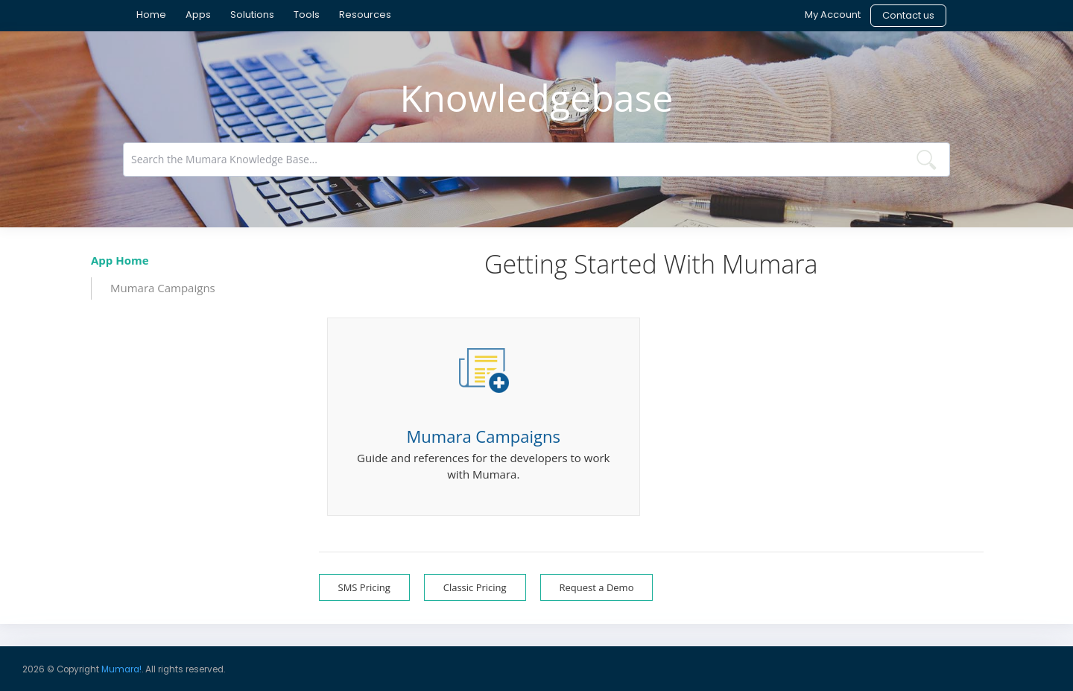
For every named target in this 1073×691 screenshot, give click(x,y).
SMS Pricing (364, 587)
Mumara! (121, 669)
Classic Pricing (475, 587)
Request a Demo (597, 587)
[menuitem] (151, 15)
